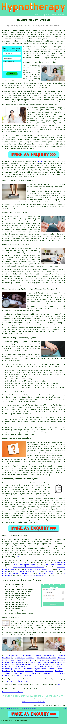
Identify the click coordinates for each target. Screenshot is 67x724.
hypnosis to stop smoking (43, 515)
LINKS (41, 15)
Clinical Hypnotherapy (44, 671)
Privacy (64, 708)
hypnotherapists (46, 142)
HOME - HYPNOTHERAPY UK (33, 702)
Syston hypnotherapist (22, 483)
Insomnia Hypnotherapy (54, 673)
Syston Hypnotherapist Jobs (18, 681)
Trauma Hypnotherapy (24, 669)
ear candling (50, 571)
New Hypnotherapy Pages (13, 708)
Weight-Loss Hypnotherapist (26, 673)
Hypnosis (5, 662)
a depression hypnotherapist (34, 576)
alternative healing (26, 571)
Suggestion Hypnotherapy (20, 656)
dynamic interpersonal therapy (14, 573)
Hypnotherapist (58, 660)
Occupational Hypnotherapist (15, 666)
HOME (36, 15)
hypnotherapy (35, 66)
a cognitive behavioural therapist (28, 567)
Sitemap (3, 708)
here (17, 557)
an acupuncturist (46, 573)
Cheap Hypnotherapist (25, 664)
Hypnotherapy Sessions (46, 658)
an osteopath (60, 562)
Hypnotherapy (44, 660)
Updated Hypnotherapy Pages (28, 708)
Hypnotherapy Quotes (26, 660)
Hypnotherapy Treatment (45, 669)
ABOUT (47, 15)
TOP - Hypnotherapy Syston (12, 692)
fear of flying (11, 342)
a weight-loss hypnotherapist (23, 565)
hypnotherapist (54, 127)
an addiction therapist (55, 565)
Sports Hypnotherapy (45, 656)
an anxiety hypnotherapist (36, 569)
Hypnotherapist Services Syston (21, 580)
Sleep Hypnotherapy (18, 662)
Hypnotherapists (34, 662)
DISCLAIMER (61, 15)
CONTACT (53, 15)
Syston (40, 161)
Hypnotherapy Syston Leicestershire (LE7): (20, 30)
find (9, 539)
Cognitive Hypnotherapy (24, 658)
